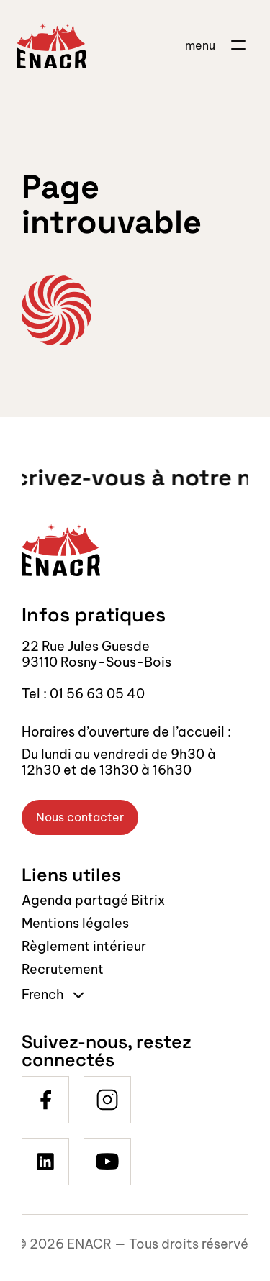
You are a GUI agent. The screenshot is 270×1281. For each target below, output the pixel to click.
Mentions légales (75, 923)
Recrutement (63, 969)
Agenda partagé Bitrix (93, 900)
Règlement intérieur (84, 946)
